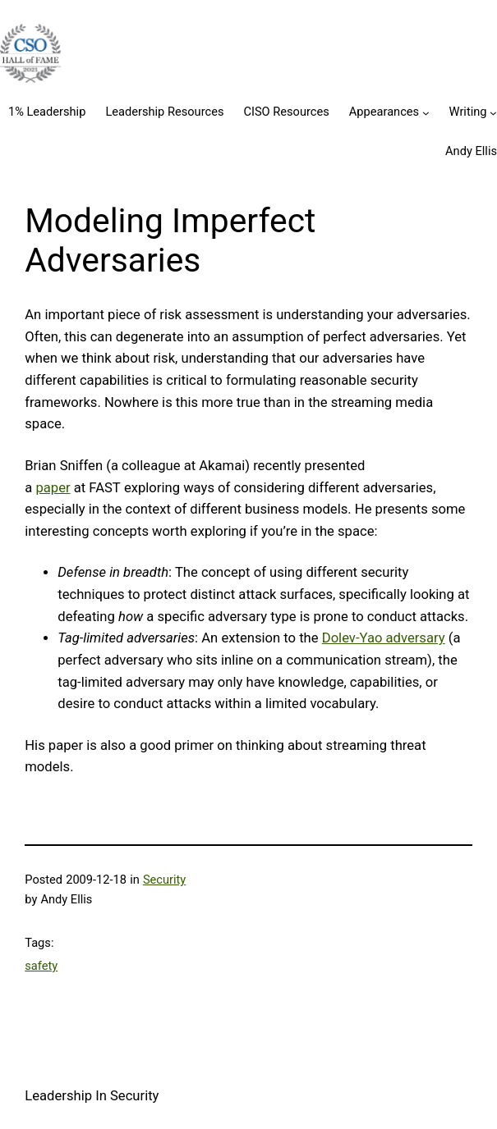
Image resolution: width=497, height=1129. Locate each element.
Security (164, 879)
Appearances (384, 111)
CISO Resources (286, 111)
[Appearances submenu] (426, 113)
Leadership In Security (92, 1096)
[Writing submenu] (493, 113)
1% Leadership (46, 111)
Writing (468, 111)
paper (52, 488)
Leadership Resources (164, 111)
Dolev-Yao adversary (383, 638)
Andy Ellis (471, 151)
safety (41, 965)
